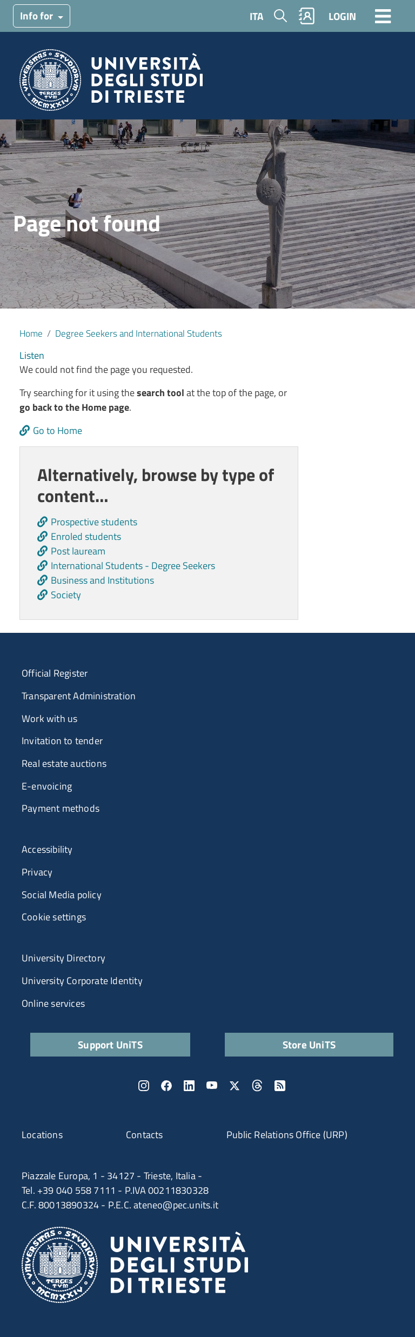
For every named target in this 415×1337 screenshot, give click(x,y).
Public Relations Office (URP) (286, 1134)
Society (66, 594)
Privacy (37, 872)
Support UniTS (110, 1044)
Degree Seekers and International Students (138, 333)
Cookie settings (54, 917)
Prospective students (94, 521)
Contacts (144, 1134)
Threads (257, 1086)
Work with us (49, 718)
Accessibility (47, 849)
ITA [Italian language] (256, 16)
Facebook (166, 1086)
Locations (42, 1134)
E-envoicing (47, 786)
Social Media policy (62, 894)
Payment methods (60, 808)
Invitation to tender (62, 740)
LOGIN (342, 16)
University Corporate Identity (82, 980)
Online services (53, 1003)
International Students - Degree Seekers (133, 565)
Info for (37, 15)
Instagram (144, 1086)
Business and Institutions (102, 580)
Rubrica (307, 16)
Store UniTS (309, 1044)
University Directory (63, 958)
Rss (280, 1086)
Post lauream (78, 551)
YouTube (212, 1086)
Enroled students (86, 536)
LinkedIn (189, 1086)
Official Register (55, 673)
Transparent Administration (79, 695)
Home (31, 333)
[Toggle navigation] (383, 15)
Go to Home (57, 430)
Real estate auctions (64, 763)
